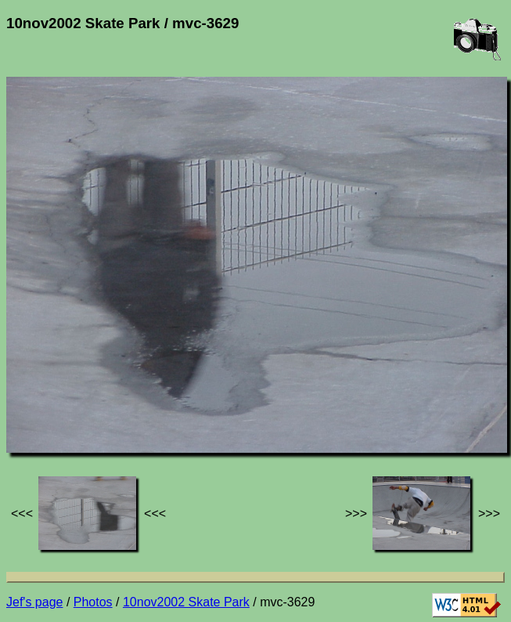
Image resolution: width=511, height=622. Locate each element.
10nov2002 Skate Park (186, 602)
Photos (93, 602)
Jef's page (34, 602)
